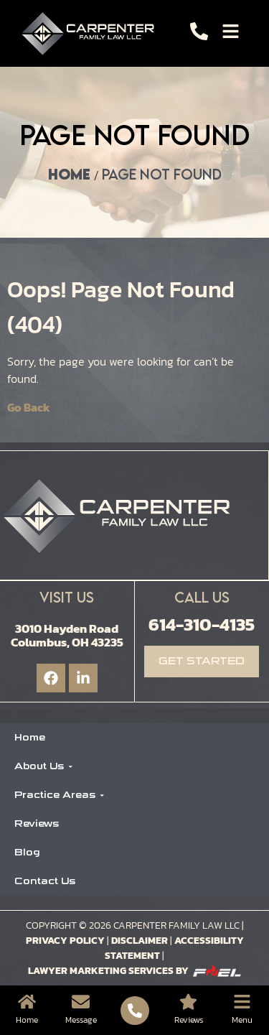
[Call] (199, 31)
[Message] (81, 1002)
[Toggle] (231, 31)
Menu (242, 1019)
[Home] (27, 1002)
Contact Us (44, 881)
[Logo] (91, 33)
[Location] (188, 1002)
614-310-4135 (201, 624)
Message (81, 1019)
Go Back (28, 407)
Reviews (36, 823)
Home (69, 174)
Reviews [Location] (188, 1019)
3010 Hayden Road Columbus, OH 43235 (67, 635)
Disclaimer (139, 940)
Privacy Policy (65, 940)
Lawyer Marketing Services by (134, 970)
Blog (27, 852)
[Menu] (242, 1002)
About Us (43, 766)
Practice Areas (59, 794)
